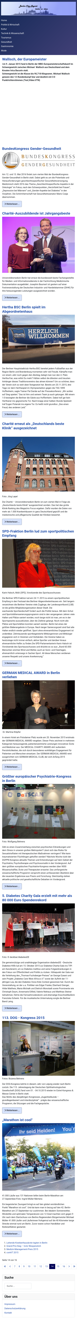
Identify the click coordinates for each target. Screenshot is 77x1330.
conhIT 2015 (12, 1252)
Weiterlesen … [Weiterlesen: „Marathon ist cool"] (12, 1233)
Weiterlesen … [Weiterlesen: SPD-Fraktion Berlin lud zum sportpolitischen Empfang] (12, 663)
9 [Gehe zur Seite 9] (23, 1266)
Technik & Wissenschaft (12, 33)
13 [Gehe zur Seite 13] (46, 1266)
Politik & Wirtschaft (10, 24)
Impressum (9, 1304)
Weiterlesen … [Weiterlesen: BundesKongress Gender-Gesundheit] (12, 204)
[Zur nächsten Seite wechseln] (69, 1266)
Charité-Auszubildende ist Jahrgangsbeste (36, 213)
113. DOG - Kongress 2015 (23, 1018)
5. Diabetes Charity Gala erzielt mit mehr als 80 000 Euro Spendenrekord (37, 898)
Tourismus (6, 37)
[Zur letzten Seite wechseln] (74, 1266)
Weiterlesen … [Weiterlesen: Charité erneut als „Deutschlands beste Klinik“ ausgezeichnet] (12, 521)
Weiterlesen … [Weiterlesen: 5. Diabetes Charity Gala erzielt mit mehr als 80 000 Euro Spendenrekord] (12, 1008)
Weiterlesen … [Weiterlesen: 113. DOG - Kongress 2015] (12, 1110)
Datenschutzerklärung (14, 1308)
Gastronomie (7, 46)
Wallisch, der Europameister (24, 59)
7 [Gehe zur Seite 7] (14, 1266)
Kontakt (8, 1312)
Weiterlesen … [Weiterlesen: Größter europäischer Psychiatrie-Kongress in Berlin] (12, 886)
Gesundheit (6, 42)
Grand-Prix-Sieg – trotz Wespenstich (23, 1246)
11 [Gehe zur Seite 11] (35, 1266)
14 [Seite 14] (52, 1266)
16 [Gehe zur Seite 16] (64, 1266)
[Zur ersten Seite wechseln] (5, 1266)
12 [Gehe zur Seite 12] (40, 1266)
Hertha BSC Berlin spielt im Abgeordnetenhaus (24, 309)
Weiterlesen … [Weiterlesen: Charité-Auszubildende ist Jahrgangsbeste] (12, 297)
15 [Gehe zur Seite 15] (58, 1266)
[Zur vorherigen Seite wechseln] (10, 1266)
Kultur (4, 29)
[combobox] (17, 1286)
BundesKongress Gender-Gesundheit (31, 149)
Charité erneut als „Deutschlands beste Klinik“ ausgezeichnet (33, 426)
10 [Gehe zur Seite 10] (29, 1266)
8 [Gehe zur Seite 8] (19, 1266)
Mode (4, 50)
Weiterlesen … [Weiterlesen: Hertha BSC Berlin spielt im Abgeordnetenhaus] (12, 414)
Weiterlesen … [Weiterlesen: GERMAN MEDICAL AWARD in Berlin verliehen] (12, 767)
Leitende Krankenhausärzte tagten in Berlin (26, 1242)
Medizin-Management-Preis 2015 (22, 1249)
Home (4, 20)
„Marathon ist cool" (17, 1120)
